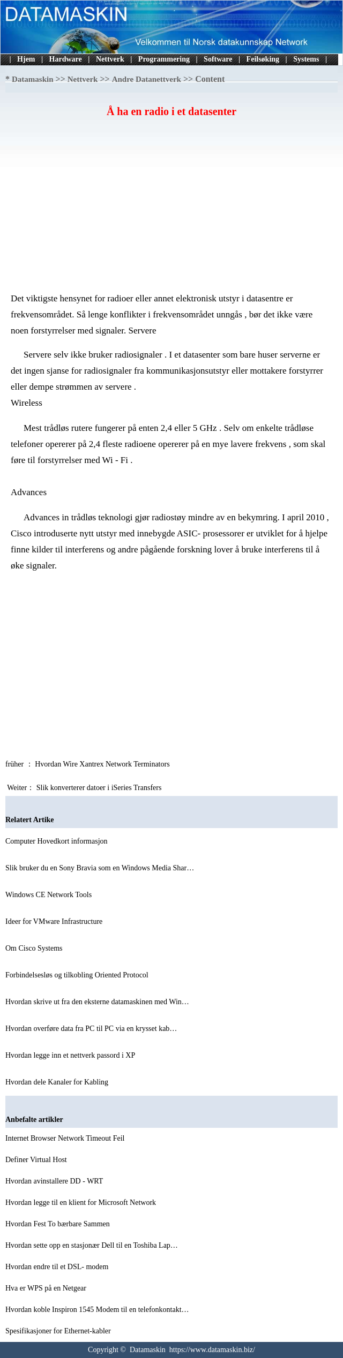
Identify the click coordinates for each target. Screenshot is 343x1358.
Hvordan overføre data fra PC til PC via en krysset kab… (91, 1029)
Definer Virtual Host (37, 1160)
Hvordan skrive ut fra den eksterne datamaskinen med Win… (97, 1002)
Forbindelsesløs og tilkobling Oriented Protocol (77, 975)
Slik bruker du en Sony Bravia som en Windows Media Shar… (99, 868)
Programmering (164, 59)
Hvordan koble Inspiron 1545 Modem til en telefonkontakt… (97, 1310)
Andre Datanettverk (146, 79)
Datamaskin (33, 79)
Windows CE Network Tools (49, 895)
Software (218, 59)
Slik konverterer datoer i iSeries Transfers (99, 788)
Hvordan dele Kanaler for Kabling (57, 1082)
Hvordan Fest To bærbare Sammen (58, 1224)
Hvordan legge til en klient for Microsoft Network (81, 1202)
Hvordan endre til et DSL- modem (57, 1267)
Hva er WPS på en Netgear (46, 1288)
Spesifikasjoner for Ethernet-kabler (59, 1331)
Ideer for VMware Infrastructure (55, 921)
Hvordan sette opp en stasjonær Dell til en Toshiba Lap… (91, 1245)
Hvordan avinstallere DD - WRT (55, 1181)
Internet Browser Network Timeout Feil (65, 1138)
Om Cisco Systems (34, 948)
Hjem (26, 59)
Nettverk (110, 59)
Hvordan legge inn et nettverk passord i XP (71, 1055)
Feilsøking (263, 59)
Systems (306, 59)
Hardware (65, 59)
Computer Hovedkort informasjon (57, 841)
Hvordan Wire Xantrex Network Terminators (103, 764)
